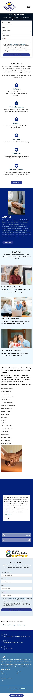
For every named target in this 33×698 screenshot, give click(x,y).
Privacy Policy (22, 44)
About (2, 671)
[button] (16, 535)
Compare (3, 673)
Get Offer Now (16, 182)
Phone (4, 38)
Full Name (4, 28)
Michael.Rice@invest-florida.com (13, 642)
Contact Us (18, 671)
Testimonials (3, 674)
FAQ (17, 673)
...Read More (7, 514)
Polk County (21, 625)
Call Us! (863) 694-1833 (16, 695)
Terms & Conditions (14, 44)
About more (8, 242)
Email (3, 33)
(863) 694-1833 (11, 289)
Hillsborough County (8, 625)
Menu (29, 6)
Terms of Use (20, 690)
